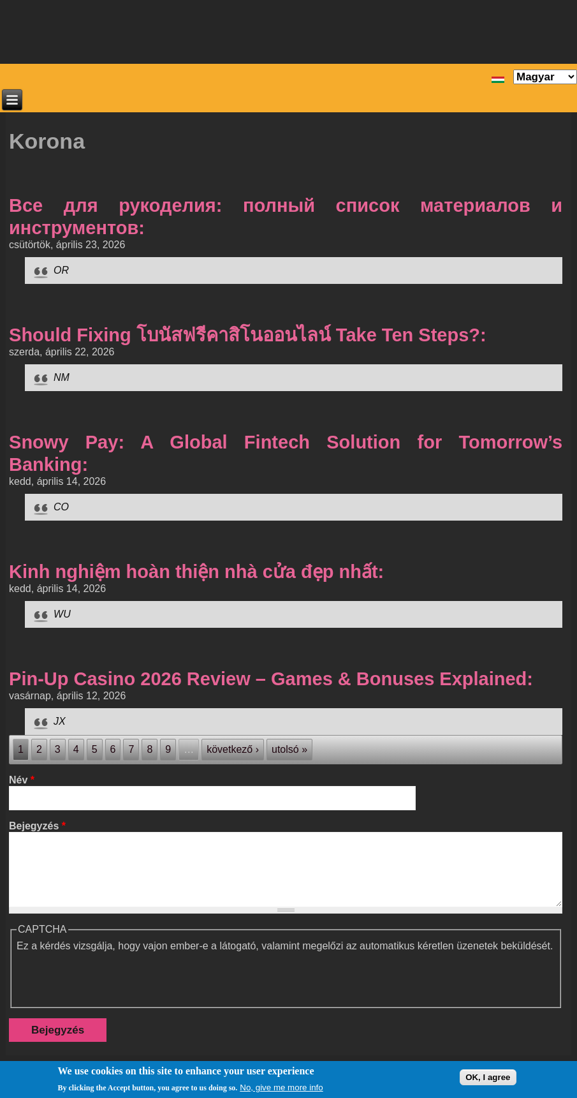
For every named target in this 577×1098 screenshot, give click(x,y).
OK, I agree (487, 1077)
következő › (233, 749)
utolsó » (289, 749)
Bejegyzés (37, 825)
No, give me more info (281, 1087)
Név (21, 780)
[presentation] (113, 977)
